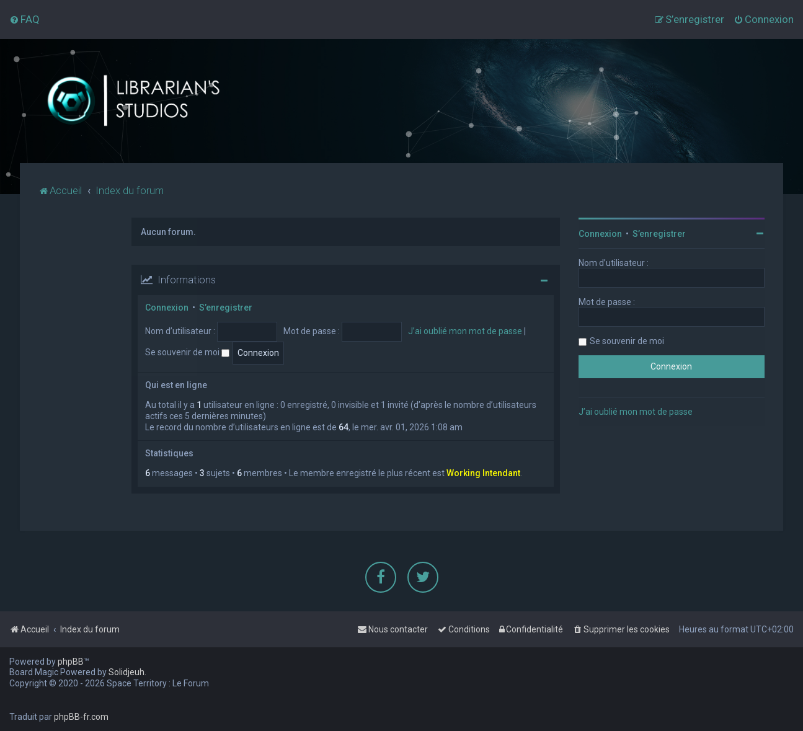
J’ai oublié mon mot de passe (465, 330)
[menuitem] (24, 19)
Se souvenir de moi (187, 352)
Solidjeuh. (127, 672)
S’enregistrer (225, 307)
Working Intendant (483, 473)
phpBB (71, 662)
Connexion (167, 307)
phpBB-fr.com (81, 717)
